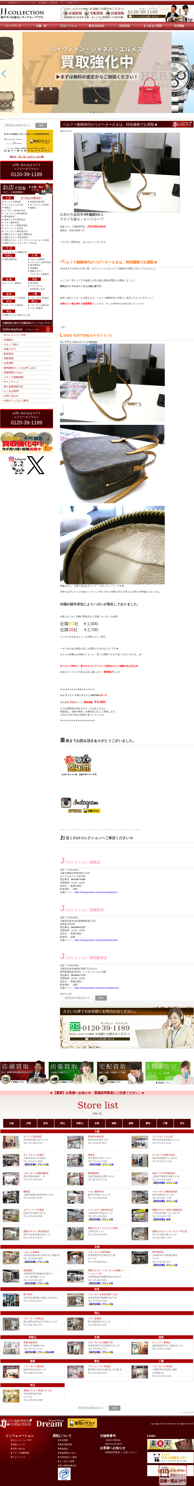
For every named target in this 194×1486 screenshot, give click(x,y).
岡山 (62, 1123)
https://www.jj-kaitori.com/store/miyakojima (95, 892)
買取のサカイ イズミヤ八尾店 (97, 1234)
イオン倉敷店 (36, 308)
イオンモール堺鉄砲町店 (15, 213)
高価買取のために (13, 372)
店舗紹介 (9, 339)
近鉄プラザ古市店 (161, 1179)
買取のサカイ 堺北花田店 (16, 237)
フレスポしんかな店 (13, 205)
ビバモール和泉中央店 (14, 210)
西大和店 (34, 283)
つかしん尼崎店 (37, 259)
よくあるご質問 (66, 1461)
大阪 (11, 1123)
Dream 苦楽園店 (32, 1276)
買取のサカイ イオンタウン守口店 (20, 243)
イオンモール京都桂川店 (15, 252)
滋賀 (114, 1123)
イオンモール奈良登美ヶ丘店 (97, 1300)
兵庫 (28, 1123)
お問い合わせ (11, 395)
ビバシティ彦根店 (12, 283)
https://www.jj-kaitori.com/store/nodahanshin (96, 987)
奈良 (45, 1123)
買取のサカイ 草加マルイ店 (17, 315)
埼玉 (182, 1123)
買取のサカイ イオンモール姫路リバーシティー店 (97, 1276)
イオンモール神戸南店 (40, 262)
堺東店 (7, 208)
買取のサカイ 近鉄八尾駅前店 (18, 234)
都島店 (33, 208)
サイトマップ (11, 381)
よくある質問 (11, 391)
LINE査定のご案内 (67, 1457)
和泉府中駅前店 (37, 202)
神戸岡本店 (35, 265)
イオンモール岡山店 (39, 305)
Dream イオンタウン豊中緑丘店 (97, 1216)
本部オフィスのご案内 (16, 400)
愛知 (148, 1123)
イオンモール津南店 (39, 298)
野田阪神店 (9, 216)
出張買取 (9, 363)
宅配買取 (9, 358)
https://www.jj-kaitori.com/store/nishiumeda (96, 940)
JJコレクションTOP (15, 334)
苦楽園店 (34, 268)
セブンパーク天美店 (13, 228)
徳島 (131, 1123)
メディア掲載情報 (13, 377)
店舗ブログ (10, 349)
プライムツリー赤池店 (14, 298)
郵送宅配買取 (65, 1444)
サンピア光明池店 (12, 202)
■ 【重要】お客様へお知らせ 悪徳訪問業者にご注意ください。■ (97, 1093)
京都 (97, 1123)
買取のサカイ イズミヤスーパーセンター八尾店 (26, 240)
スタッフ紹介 (11, 344)
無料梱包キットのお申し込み (20, 367)
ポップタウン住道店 (39, 205)
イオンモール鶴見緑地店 (15, 225)
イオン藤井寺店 (11, 222)
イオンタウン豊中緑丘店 (15, 231)
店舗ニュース (18, 1444)
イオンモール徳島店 (13, 305)
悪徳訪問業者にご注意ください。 (122, 1452)
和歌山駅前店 (10, 259)
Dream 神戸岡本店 (161, 1258)
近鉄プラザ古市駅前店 (14, 219)
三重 (165, 1123)
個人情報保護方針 (13, 386)
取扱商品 (9, 353)
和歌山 (79, 1123)
